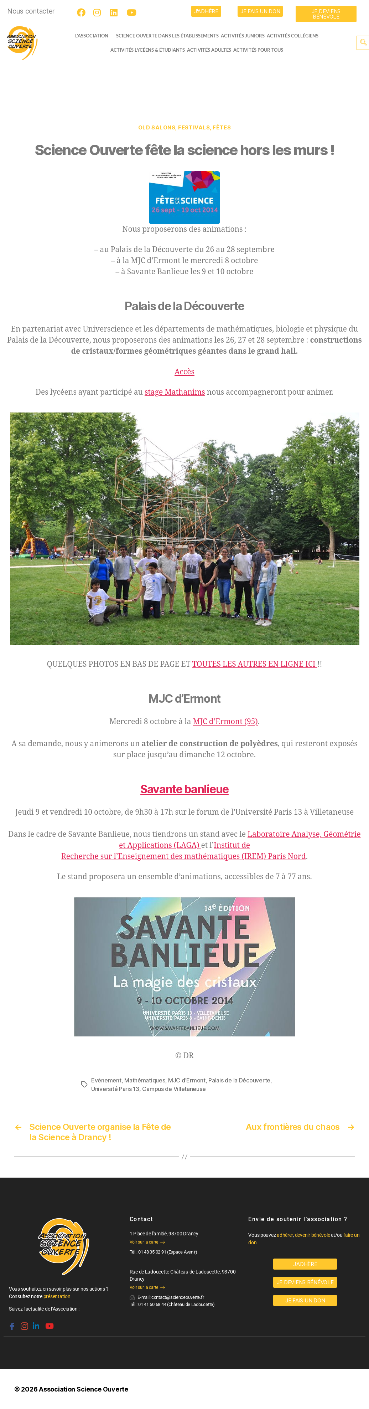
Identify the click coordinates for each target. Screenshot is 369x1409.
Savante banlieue (184, 789)
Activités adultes (209, 50)
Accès (184, 372)
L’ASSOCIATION (91, 36)
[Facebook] (82, 12)
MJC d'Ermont (187, 1080)
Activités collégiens (292, 36)
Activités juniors (243, 36)
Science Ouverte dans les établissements (167, 36)
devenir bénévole (312, 1235)
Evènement (106, 1080)
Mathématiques (144, 1080)
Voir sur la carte (147, 1242)
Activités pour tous (258, 50)
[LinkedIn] (115, 12)
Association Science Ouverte (83, 1389)
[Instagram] (98, 12)
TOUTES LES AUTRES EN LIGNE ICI (254, 664)
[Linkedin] (35, 1323)
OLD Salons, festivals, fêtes (184, 127)
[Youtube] (132, 12)
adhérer (285, 1235)
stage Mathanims (175, 392)
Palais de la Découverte (239, 1080)
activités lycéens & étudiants (147, 50)
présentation (57, 1296)
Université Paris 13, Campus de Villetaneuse (148, 1088)
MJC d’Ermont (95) (225, 722)
